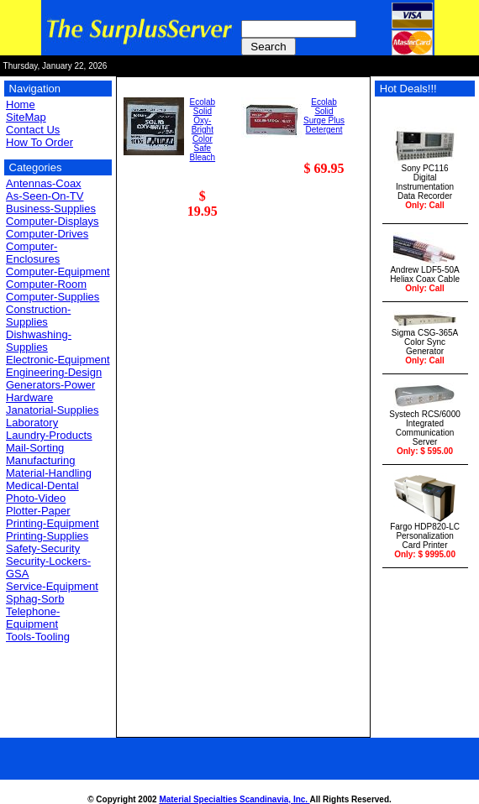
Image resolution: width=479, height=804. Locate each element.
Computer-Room (46, 284)
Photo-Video (36, 498)
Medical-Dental (42, 485)
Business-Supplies (51, 208)
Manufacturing (40, 460)
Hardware (29, 397)
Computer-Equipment (58, 271)
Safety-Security (43, 548)
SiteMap (26, 117)
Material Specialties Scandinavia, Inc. (234, 799)
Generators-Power (50, 385)
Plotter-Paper (38, 510)
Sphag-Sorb (35, 599)
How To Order (39, 142)
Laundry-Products (49, 435)
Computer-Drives (47, 233)
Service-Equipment (52, 586)
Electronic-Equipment (58, 359)
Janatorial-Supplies (52, 410)
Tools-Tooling (38, 636)
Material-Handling (49, 473)
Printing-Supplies (47, 536)
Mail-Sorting (35, 447)
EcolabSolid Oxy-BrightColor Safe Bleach (203, 129)
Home (20, 104)
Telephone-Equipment (33, 617)
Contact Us (33, 129)
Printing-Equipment (52, 523)
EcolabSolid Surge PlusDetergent (324, 115)
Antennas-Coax (44, 183)
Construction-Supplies (38, 315)
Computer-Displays (52, 221)
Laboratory (32, 422)
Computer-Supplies (52, 296)
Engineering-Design (54, 372)
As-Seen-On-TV (44, 196)
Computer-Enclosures (33, 252)
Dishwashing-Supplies (38, 340)
